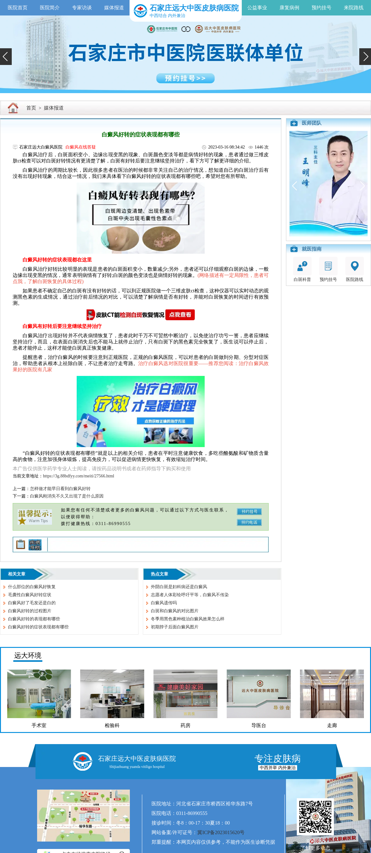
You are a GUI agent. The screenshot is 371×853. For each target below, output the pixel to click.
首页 (31, 107)
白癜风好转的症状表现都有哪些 (38, 627)
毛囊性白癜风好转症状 (29, 594)
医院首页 (18, 7)
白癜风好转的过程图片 (29, 611)
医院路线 (354, 269)
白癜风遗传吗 (164, 603)
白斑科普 (302, 269)
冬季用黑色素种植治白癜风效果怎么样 (187, 619)
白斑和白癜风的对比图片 (174, 611)
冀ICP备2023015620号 (221, 832)
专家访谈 (82, 7)
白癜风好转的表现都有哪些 (34, 619)
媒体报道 (114, 7)
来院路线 (354, 7)
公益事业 (257, 7)
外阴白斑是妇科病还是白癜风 (179, 586)
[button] (6, 56)
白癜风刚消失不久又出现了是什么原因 (67, 496)
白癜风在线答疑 (81, 147)
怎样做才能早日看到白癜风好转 (60, 488)
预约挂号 (321, 7)
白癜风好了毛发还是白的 (32, 603)
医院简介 (50, 7)
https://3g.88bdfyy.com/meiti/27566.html (78, 476)
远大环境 (27, 655)
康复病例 (289, 7)
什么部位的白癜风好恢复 (32, 586)
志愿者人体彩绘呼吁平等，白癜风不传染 (190, 594)
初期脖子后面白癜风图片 (174, 627)
